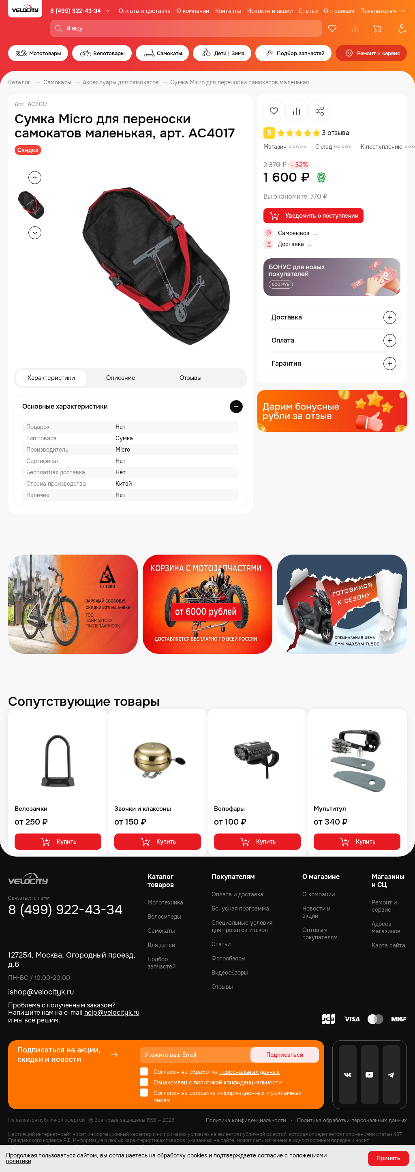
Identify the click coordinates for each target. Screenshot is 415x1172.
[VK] (348, 1074)
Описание (121, 378)
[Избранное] (332, 28)
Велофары (229, 809)
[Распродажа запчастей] (73, 604)
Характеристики (51, 378)
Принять (388, 1157)
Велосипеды (164, 916)
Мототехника (165, 902)
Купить (58, 842)
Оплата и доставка (145, 11)
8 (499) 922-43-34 (75, 11)
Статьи (308, 11)
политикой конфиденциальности (238, 1082)
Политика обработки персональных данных (352, 1120)
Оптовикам (339, 11)
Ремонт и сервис (384, 906)
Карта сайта (388, 945)
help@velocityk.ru (111, 1012)
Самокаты (161, 930)
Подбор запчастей (161, 963)
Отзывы (190, 378)
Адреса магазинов (386, 927)
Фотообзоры (229, 958)
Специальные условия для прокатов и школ (242, 926)
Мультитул (330, 809)
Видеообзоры (230, 972)
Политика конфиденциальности (246, 1120)
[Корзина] (378, 28)
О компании (193, 11)
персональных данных (249, 1072)
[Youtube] (370, 1074)
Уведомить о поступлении (313, 216)
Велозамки (31, 809)
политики (18, 1160)
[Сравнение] (355, 28)
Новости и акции (270, 11)
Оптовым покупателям (320, 933)
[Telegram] (391, 1074)
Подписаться (288, 1054)
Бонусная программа (240, 908)
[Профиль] (399, 28)
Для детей (161, 945)
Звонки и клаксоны (142, 809)
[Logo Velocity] (25, 18)
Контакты (228, 11)
